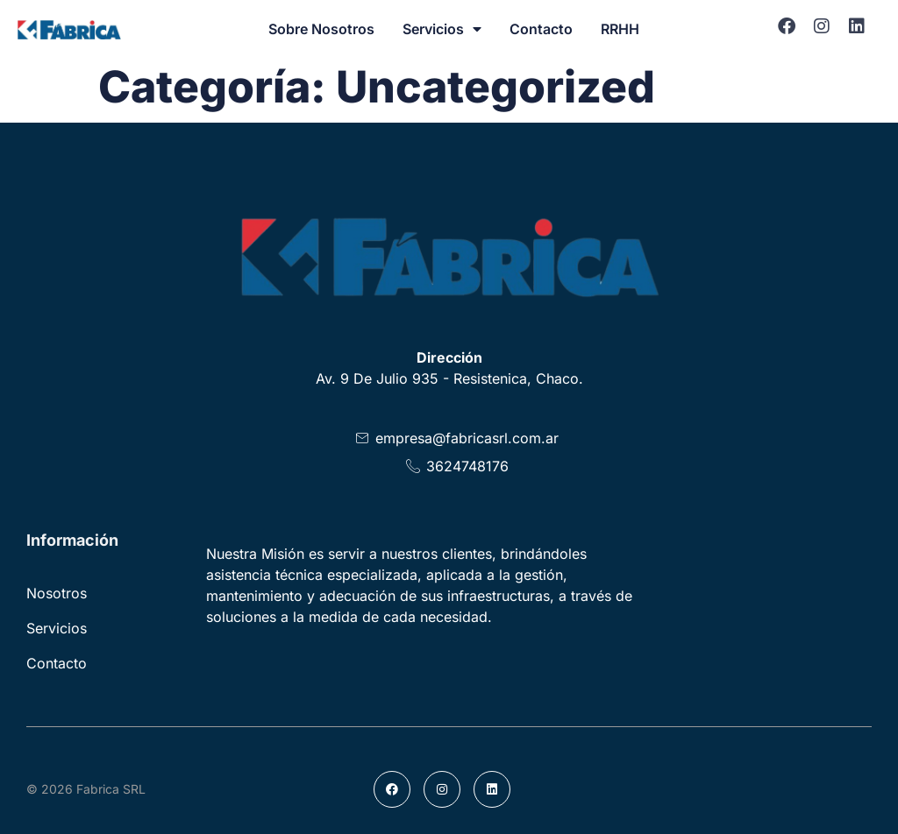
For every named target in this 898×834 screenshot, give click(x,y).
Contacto (541, 29)
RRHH (620, 29)
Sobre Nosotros (321, 29)
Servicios (442, 28)
